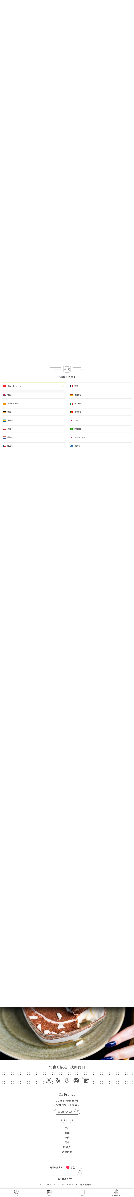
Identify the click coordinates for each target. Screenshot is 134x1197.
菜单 (67, 1142)
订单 (16, 1192)
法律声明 (67, 1151)
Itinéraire (116, 1192)
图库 (67, 1132)
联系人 (67, 1147)
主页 (67, 1128)
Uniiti (73, 1178)
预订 (49, 1192)
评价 (67, 1137)
